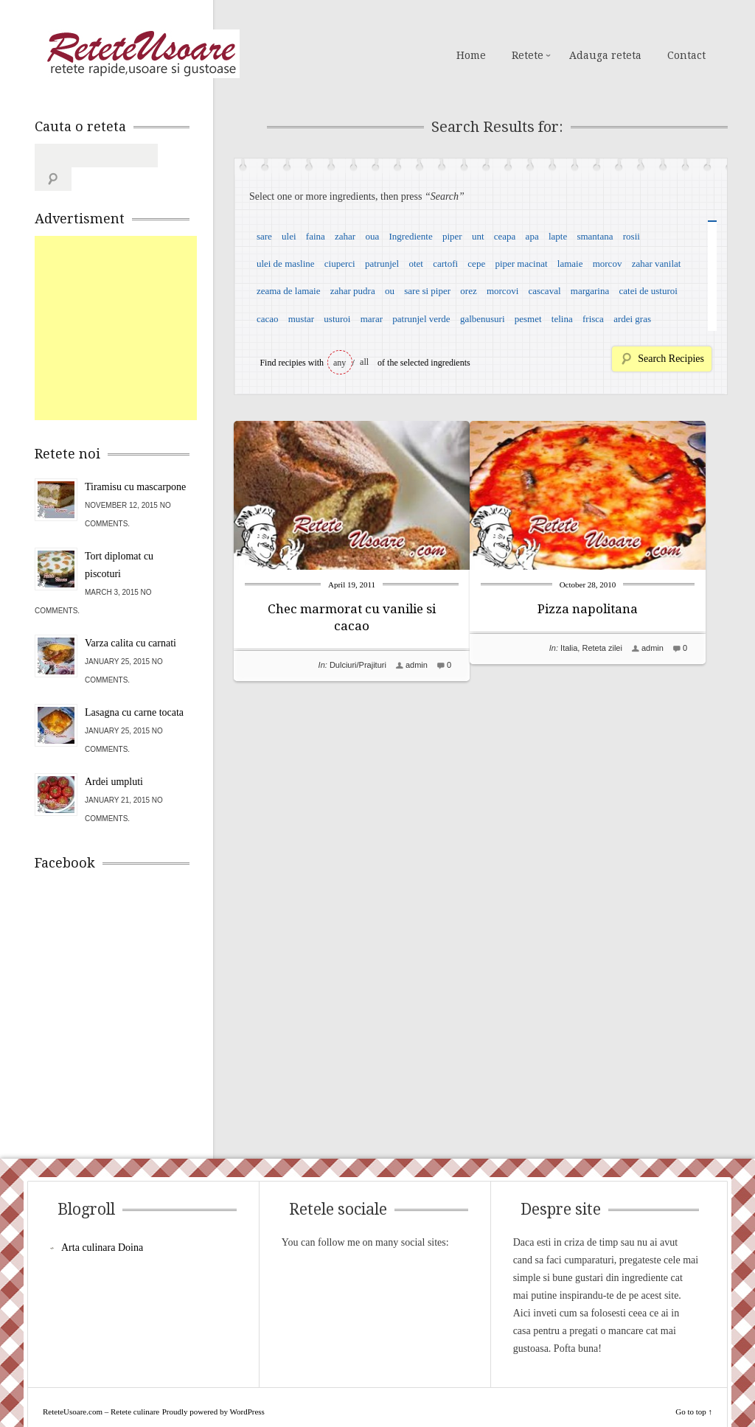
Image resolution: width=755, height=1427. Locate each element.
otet (415, 263)
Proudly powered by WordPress (213, 1388)
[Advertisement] (145, 304)
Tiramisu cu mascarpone (135, 463)
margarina (590, 290)
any (339, 362)
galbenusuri (482, 318)
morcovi (502, 290)
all (364, 362)
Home (471, 55)
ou (389, 290)
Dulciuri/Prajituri (358, 664)
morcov (607, 263)
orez (468, 290)
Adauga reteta (605, 55)
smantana (595, 236)
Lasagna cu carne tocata (134, 688)
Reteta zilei (624, 647)
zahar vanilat (656, 263)
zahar (345, 236)
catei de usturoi (648, 290)
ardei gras (632, 318)
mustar (301, 318)
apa (532, 236)
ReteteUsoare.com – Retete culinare (141, 53)
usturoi (337, 318)
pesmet (528, 318)
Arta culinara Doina (102, 1223)
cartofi (445, 263)
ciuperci (339, 263)
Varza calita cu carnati (130, 619)
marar (372, 318)
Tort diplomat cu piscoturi (119, 541)
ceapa (505, 236)
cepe (476, 263)
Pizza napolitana (610, 608)
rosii (631, 236)
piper (452, 236)
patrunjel (382, 263)
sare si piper (427, 290)
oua (372, 236)
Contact (686, 55)
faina (315, 236)
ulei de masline (286, 263)
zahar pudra (352, 290)
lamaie (570, 263)
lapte (558, 236)
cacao (268, 318)
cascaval (545, 290)
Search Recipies (671, 358)
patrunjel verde (421, 318)
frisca (593, 318)
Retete (527, 55)
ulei (289, 236)
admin (417, 664)
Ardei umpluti (114, 758)
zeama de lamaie (289, 290)
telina (562, 318)
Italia (590, 647)
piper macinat (521, 263)
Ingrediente (410, 236)
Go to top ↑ (693, 1388)
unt (478, 236)
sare (264, 236)
